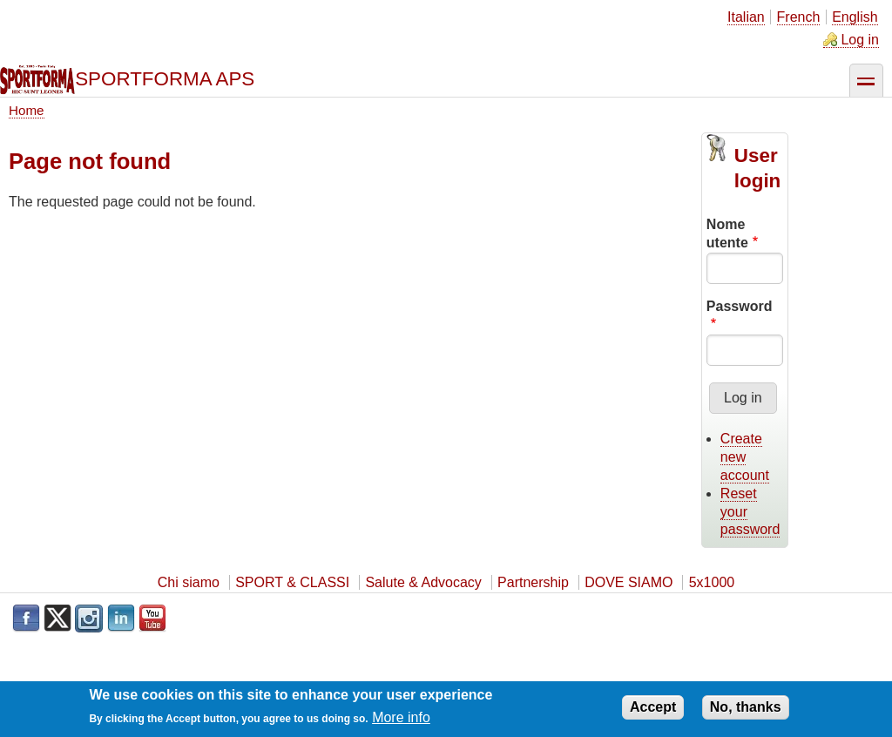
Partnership (533, 582)
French (799, 17)
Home (26, 110)
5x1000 (712, 582)
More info (401, 721)
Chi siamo (189, 582)
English (854, 17)
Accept (653, 710)
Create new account (744, 457)
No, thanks (745, 710)
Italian (746, 17)
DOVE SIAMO (628, 582)
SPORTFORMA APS (164, 79)
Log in (860, 39)
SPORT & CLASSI (292, 582)
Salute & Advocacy (423, 582)
